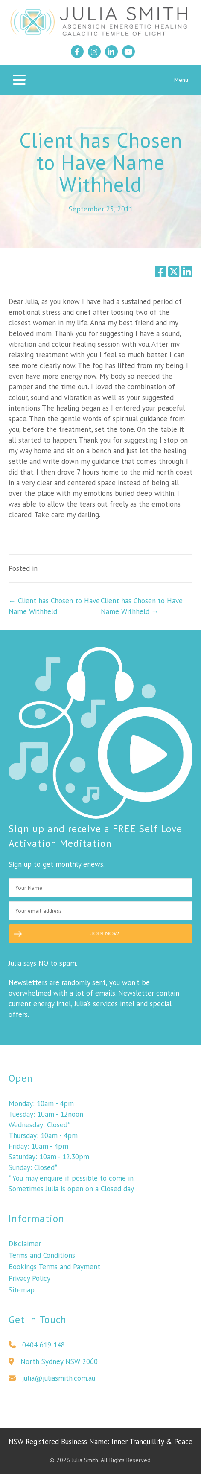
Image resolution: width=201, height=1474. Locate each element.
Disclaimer (25, 1247)
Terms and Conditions (42, 1258)
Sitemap (22, 1293)
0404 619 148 (37, 1348)
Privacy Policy (29, 1281)
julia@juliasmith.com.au (52, 1381)
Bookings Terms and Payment (54, 1270)
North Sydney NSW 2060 (53, 1365)
